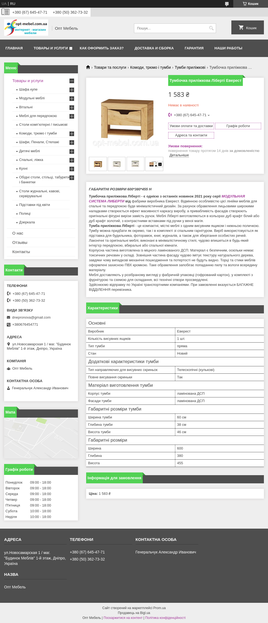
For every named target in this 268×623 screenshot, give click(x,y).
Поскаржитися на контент (123, 618)
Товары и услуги (51, 48)
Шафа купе (28, 89)
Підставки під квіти (34, 205)
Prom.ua (159, 608)
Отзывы (19, 242)
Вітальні (26, 107)
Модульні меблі (32, 98)
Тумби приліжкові (190, 67)
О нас (17, 233)
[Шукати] (211, 28)
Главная (14, 48)
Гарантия (194, 48)
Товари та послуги (110, 67)
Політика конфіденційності (165, 618)
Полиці (24, 213)
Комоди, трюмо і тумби (150, 67)
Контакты (21, 251)
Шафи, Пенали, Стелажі (39, 142)
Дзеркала (27, 222)
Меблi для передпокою (38, 116)
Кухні (23, 168)
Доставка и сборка (154, 48)
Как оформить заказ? (102, 48)
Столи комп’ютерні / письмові (43, 124)
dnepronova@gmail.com (31, 317)
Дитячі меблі (29, 151)
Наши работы (228, 48)
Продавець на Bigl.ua (134, 613)
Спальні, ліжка (31, 160)
